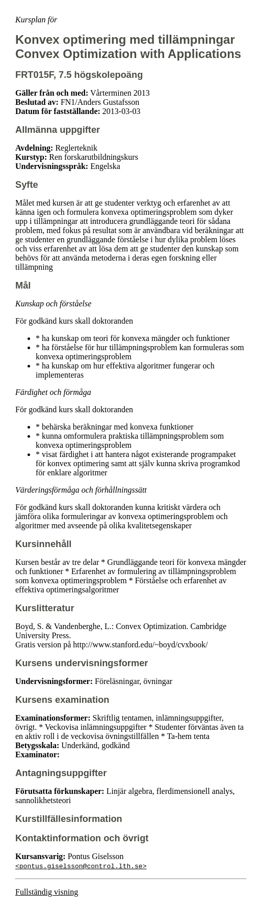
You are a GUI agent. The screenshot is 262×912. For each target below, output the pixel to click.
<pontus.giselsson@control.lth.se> (80, 865)
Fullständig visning (46, 892)
